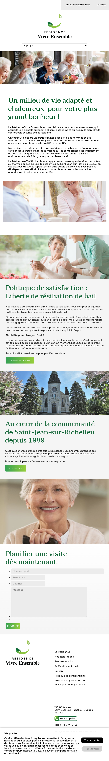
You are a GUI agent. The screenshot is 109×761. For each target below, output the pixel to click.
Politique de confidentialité (70, 676)
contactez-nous (22, 360)
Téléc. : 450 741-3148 (65, 724)
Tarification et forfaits (66, 666)
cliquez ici (13, 468)
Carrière (59, 671)
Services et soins (64, 661)
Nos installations (64, 656)
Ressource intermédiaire (77, 4)
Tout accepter (92, 740)
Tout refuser (92, 748)
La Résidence (62, 652)
